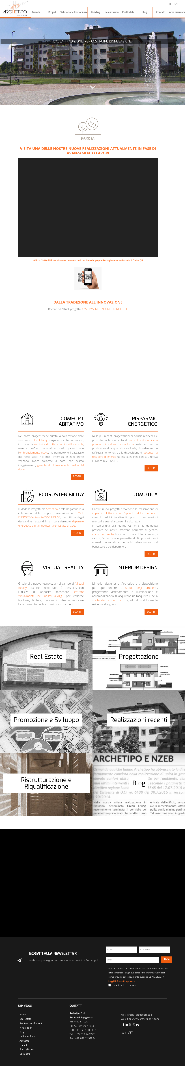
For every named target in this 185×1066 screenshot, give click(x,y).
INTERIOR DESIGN (137, 567)
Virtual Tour (26, 1027)
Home (23, 1014)
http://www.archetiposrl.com (143, 1019)
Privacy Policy (26, 1049)
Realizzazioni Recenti (31, 1023)
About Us (24, 1040)
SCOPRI (77, 476)
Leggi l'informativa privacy (121, 981)
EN (176, 4)
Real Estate (25, 1019)
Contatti (23, 1045)
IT (170, 4)
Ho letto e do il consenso (125, 985)
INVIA (167, 959)
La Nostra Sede (27, 1036)
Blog (22, 1032)
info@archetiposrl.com (140, 1014)
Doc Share (25, 1053)
